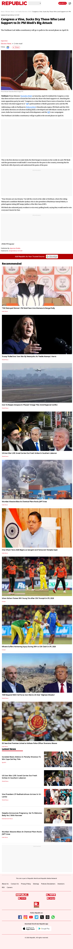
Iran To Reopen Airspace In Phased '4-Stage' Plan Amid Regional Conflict (29, 405)
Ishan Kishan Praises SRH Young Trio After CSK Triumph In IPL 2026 (28, 598)
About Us (5, 884)
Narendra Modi (26, 96)
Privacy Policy (26, 884)
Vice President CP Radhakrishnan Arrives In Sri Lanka (21, 795)
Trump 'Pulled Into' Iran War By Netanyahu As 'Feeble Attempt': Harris (29, 356)
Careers (9, 887)
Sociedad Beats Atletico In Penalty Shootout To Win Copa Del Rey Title (21, 758)
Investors (61, 884)
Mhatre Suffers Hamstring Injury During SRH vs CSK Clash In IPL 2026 (29, 646)
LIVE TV (62, 3)
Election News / (10, 11)
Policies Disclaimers (48, 884)
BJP (27, 104)
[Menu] (69, 3)
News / (3, 11)
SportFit (4, 762)
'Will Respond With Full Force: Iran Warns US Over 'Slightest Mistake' (28, 695)
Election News (6, 43)
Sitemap (36, 884)
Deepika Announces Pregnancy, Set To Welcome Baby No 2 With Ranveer (22, 814)
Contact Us (15, 884)
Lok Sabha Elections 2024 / (23, 11)
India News (5, 311)
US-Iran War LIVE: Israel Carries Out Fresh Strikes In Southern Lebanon (29, 453)
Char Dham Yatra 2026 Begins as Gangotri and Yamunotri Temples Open (30, 550)
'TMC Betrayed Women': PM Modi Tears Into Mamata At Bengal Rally (28, 308)
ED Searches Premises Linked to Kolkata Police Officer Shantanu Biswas (29, 743)
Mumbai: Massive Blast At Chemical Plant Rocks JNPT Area (24, 501)
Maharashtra (31, 107)
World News (5, 359)
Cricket (4, 601)
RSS (3, 887)
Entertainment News (7, 818)
